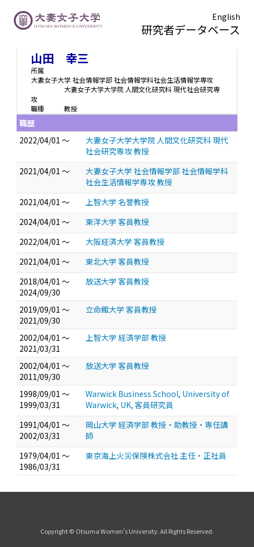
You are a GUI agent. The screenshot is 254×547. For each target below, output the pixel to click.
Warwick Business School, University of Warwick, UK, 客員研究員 (157, 399)
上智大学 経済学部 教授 (126, 337)
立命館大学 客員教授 (121, 309)
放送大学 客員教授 (117, 281)
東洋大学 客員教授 (117, 221)
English (226, 16)
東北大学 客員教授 (117, 261)
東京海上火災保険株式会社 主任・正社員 (156, 455)
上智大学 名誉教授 (117, 201)
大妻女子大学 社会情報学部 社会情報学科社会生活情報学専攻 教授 (157, 176)
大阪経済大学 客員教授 (125, 241)
